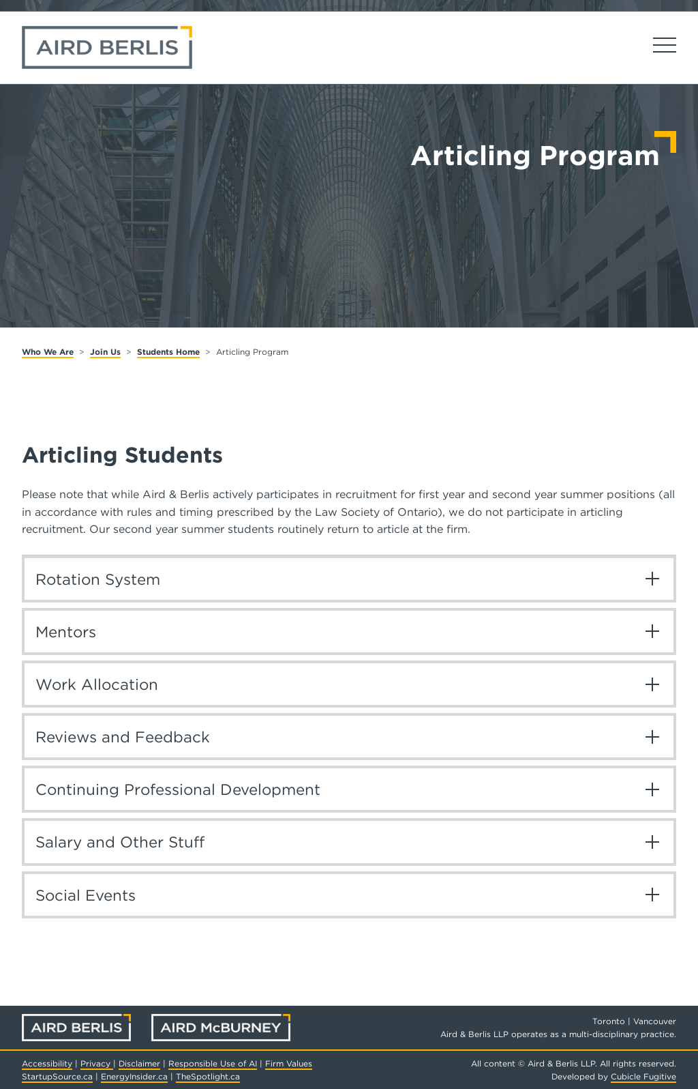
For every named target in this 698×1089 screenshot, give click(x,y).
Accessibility (47, 1063)
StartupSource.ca (57, 1076)
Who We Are (48, 352)
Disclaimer (139, 1063)
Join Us (105, 352)
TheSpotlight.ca (208, 1076)
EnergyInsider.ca (134, 1076)
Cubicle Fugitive (643, 1076)
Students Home (168, 352)
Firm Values (288, 1063)
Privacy (96, 1063)
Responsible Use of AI (212, 1063)
